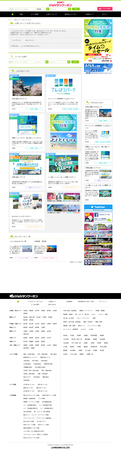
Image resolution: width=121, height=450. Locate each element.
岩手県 (37, 310)
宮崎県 (55, 345)
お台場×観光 (27, 364)
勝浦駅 (65, 350)
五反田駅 (66, 343)
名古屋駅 (72, 350)
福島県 (25, 313)
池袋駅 (86, 335)
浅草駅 (99, 343)
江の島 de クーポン (29, 384)
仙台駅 (65, 354)
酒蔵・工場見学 (88, 322)
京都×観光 (26, 380)
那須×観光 (44, 360)
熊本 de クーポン (43, 391)
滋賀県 (43, 331)
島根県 (31, 337)
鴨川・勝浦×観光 (47, 370)
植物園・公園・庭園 (69, 325)
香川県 (25, 341)
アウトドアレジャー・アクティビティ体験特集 (37, 418)
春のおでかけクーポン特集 (31, 437)
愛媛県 (31, 341)
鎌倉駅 (86, 346)
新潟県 (25, 323)
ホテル (93, 314)
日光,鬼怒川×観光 (40, 367)
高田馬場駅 (94, 335)
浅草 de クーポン (43, 384)
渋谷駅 (72, 335)
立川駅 (65, 346)
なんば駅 (87, 350)
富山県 (31, 323)
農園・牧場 (98, 322)
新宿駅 (79, 335)
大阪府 (25, 331)
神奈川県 (32, 317)
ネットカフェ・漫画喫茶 (70, 329)
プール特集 (41, 398)
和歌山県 (26, 334)
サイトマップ (103, 301)
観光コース (81, 325)
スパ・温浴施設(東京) (29, 405)
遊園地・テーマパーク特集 (31, 402)
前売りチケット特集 (29, 424)
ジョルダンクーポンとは (35, 301)
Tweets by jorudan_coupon (98, 209)
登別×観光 (37, 377)
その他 (91, 329)
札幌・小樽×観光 (43, 373)
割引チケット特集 (43, 424)
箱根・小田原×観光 (29, 354)
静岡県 (37, 327)
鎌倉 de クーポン (28, 388)
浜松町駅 (102, 339)
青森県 (31, 310)
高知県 (37, 341)
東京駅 (65, 335)
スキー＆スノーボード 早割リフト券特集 (35, 434)
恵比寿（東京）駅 (76, 339)
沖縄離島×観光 (27, 367)
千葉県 (44, 317)
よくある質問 (35, 304)
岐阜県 (31, 327)
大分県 (49, 345)
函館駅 (82, 354)
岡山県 (37, 337)
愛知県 (25, 327)
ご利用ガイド (52, 301)
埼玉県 (38, 317)
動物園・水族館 (68, 314)
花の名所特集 (27, 411)
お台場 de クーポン (29, 391)
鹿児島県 (26, 348)
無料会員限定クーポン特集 (31, 428)
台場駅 (86, 343)
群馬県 (31, 320)
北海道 (25, 310)
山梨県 (49, 323)
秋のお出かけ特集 (28, 421)
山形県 (55, 310)
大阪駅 (80, 350)
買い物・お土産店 (68, 318)
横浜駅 (72, 346)
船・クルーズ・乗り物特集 (42, 411)
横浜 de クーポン (41, 388)
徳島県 (43, 341)
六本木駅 (66, 339)
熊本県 (43, 345)
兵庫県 (31, 331)
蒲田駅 (106, 343)
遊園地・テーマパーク (86, 310)
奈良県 (49, 331)
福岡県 (25, 345)
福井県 (43, 323)
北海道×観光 (37, 364)
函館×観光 (46, 377)
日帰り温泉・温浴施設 (70, 310)
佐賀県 (31, 345)
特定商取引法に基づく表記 (86, 301)
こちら (22, 46)
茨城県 (50, 317)
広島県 (43, 337)
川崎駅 (79, 346)
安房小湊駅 (103, 346)
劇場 (94, 318)
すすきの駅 (73, 354)
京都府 (37, 331)
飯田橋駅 (87, 339)
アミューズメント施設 (94, 325)
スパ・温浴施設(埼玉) (46, 408)
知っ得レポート (41, 421)
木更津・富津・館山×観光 (31, 370)
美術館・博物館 (100, 310)
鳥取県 (25, 337)
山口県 (49, 337)
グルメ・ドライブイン (83, 318)
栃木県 (25, 320)
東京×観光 (53, 354)
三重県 (43, 327)
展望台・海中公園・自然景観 (72, 322)
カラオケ (83, 329)
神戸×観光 (35, 360)
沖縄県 (33, 348)
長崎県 (37, 345)
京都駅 (95, 350)
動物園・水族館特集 (29, 398)
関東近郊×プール (45, 357)
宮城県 (43, 310)
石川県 (37, 323)
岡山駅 (102, 350)
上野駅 (92, 343)
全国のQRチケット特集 (49, 395)
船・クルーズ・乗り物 (82, 314)
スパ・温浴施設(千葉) (45, 405)
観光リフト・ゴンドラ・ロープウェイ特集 (36, 415)
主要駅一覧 (89, 354)
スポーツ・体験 (103, 314)
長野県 (55, 323)
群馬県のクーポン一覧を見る (76, 262)
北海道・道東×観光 (29, 373)
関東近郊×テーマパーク (30, 357)
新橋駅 (95, 339)
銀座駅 (102, 335)
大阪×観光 (26, 360)
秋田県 (49, 310)
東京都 (25, 317)
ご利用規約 (69, 301)
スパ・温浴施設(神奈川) (30, 408)
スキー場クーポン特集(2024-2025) (33, 431)
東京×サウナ (27, 377)
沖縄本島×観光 (48, 364)
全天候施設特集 (46, 402)
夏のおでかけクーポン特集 (31, 395)
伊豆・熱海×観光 (43, 354)
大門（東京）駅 (76, 343)
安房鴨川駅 (94, 346)
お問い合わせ (52, 304)
